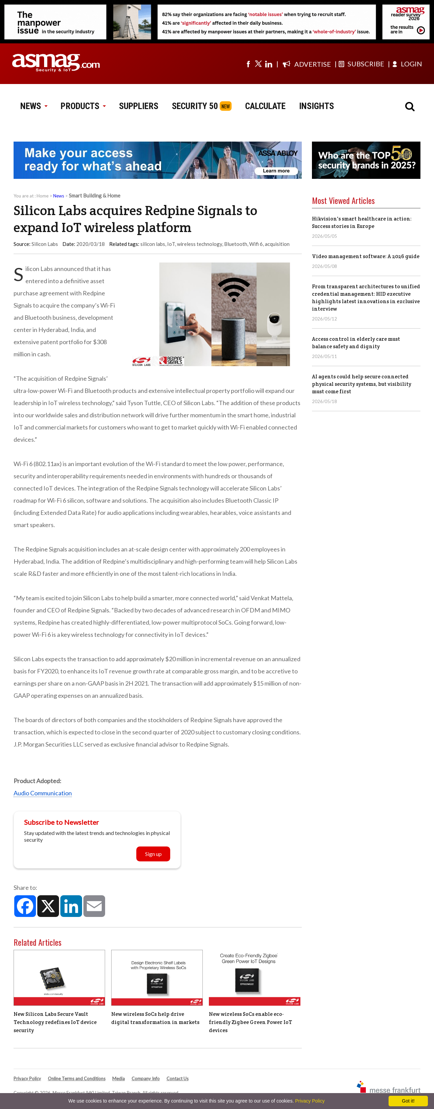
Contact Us (177, 1078)
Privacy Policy (27, 1078)
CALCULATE (265, 106)
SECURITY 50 (195, 106)
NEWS (33, 106)
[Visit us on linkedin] (268, 64)
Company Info (146, 1078)
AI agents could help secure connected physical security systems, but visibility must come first (361, 384)
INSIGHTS (316, 106)
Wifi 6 (256, 244)
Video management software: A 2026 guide (365, 256)
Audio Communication (43, 793)
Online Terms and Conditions (76, 1078)
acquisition (277, 244)
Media (118, 1078)
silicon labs (152, 244)
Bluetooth (235, 244)
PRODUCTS (83, 106)
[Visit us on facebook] (248, 64)
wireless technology (199, 244)
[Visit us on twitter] (258, 63)
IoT (171, 244)
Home (42, 195)
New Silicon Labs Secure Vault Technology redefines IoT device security (55, 1022)
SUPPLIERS (138, 106)
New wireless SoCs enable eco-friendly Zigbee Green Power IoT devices (250, 1022)
